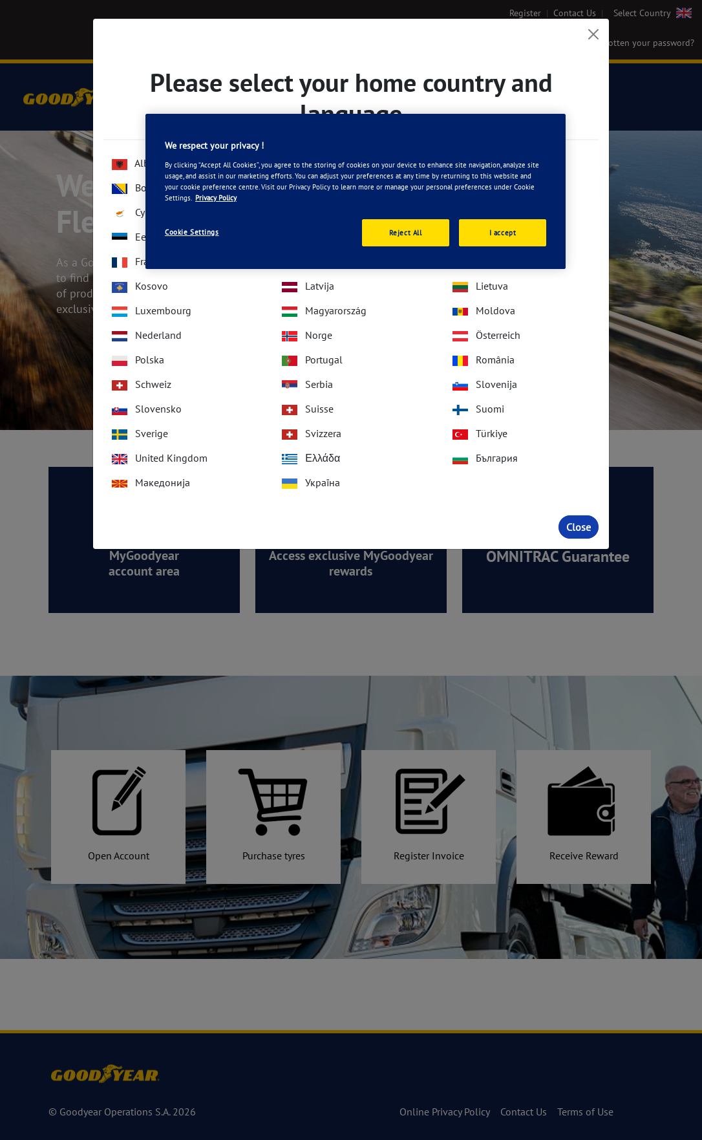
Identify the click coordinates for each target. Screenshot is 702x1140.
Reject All (405, 232)
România (483, 359)
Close (578, 527)
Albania (140, 163)
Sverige (140, 433)
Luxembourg (151, 310)
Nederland (147, 334)
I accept (502, 232)
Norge (307, 334)
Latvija (308, 285)
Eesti (134, 236)
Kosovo (140, 286)
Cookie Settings (192, 232)
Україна (311, 482)
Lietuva (480, 285)
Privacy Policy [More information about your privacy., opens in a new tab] (216, 197)
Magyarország (324, 310)
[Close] (593, 34)
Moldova (483, 310)
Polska (138, 359)
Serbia (307, 384)
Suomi (478, 408)
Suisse (308, 408)
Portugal (312, 359)
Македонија (151, 482)
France (138, 261)
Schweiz (141, 384)
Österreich (486, 334)
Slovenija (484, 384)
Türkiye (479, 433)
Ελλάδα (311, 457)
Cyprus (138, 212)
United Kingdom (159, 457)
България (485, 457)
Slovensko (147, 408)
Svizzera (311, 433)
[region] (355, 191)
